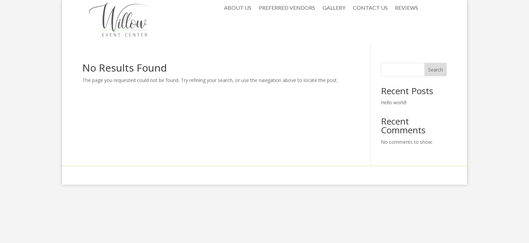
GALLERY (334, 8)
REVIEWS (406, 8)
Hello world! (394, 102)
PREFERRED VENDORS (287, 8)
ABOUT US (237, 8)
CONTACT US (370, 8)
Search (435, 69)
